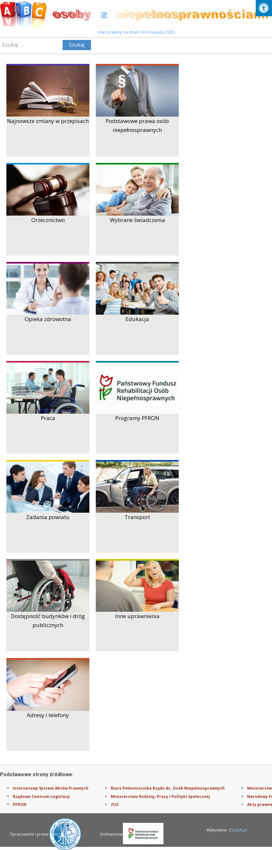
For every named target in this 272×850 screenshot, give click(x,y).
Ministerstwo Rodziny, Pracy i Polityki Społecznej (160, 796)
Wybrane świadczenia (137, 220)
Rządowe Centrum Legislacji (41, 796)
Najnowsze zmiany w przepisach (48, 121)
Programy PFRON (137, 418)
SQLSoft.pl (237, 830)
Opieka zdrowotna (48, 319)
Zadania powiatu (48, 517)
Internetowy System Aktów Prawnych (50, 788)
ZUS (114, 804)
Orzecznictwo (48, 220)
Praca (48, 418)
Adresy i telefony (48, 715)
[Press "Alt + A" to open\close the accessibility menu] (264, 8)
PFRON (19, 804)
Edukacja (137, 319)
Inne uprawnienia (137, 616)
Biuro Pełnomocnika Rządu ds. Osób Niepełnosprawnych (168, 788)
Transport (137, 517)
